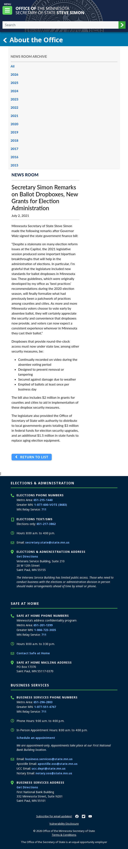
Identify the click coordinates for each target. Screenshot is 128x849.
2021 (14, 116)
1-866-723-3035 (45, 630)
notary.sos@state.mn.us (54, 773)
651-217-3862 (46, 524)
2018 (14, 140)
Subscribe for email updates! (54, 816)
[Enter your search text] (60, 25)
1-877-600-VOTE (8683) (50, 505)
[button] (122, 25)
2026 (14, 74)
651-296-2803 (43, 702)
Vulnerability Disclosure (64, 823)
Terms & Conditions (64, 835)
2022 (14, 107)
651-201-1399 (43, 625)
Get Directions (27, 556)
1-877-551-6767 (45, 707)
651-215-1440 (43, 500)
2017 (14, 149)
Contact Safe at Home (33, 653)
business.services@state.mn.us (49, 759)
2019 (14, 132)
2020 (14, 124)
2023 (14, 99)
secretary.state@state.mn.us (47, 542)
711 (43, 509)
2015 (14, 165)
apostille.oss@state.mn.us (58, 764)
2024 (14, 91)
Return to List (33, 457)
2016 (14, 157)
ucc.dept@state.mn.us (49, 768)
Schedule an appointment (36, 738)
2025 (14, 83)
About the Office (32, 40)
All (13, 66)
